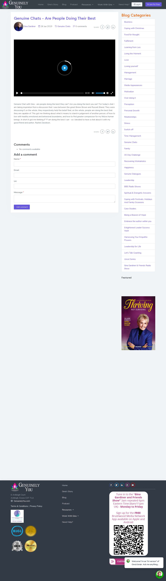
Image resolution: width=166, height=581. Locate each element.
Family (127, 148)
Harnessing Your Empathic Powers (135, 239)
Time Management (132, 135)
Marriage (128, 79)
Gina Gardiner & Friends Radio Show (137, 267)
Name (17, 159)
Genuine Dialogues (132, 173)
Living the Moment (132, 53)
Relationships (130, 117)
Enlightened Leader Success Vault (137, 229)
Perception (129, 104)
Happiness (129, 167)
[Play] (17, 93)
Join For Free (153, 4)
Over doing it (130, 98)
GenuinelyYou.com (22, 501)
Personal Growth (131, 110)
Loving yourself (131, 66)
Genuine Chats (63, 26)
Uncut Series (130, 259)
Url (15, 181)
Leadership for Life (132, 246)
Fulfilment (128, 41)
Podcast (74, 4)
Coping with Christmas (134, 28)
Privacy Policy (36, 506)
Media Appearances (133, 85)
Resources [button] (88, 4)
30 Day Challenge (132, 154)
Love (126, 60)
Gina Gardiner (25, 26)
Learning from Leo (132, 47)
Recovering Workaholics (135, 161)
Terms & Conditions (19, 506)
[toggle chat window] (159, 574)
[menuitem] (40, 4)
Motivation (129, 91)
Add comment (22, 207)
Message (18, 192)
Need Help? (124, 4)
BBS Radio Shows (132, 186)
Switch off (128, 129)
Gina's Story (52, 4)
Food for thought (131, 34)
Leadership (129, 180)
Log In (137, 4)
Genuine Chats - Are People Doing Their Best (55, 18)
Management (130, 72)
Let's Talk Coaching (132, 252)
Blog (64, 4)
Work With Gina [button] (106, 4)
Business (128, 22)
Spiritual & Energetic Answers (137, 192)
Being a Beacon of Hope (135, 215)
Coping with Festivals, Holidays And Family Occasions (138, 201)
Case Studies (130, 208)
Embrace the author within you (137, 221)
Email (16, 170)
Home (41, 4)
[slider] (52, 93)
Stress (127, 123)
